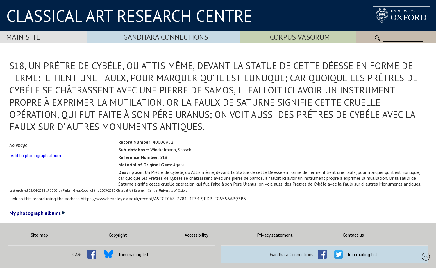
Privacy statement (275, 235)
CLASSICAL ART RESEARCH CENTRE (129, 15)
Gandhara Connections (165, 37)
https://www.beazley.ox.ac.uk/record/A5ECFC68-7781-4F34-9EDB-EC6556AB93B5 (163, 199)
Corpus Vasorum (300, 37)
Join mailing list (134, 254)
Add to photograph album (36, 155)
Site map (39, 235)
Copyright (118, 235)
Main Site (23, 37)
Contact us (353, 235)
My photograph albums (37, 213)
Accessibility (196, 235)
